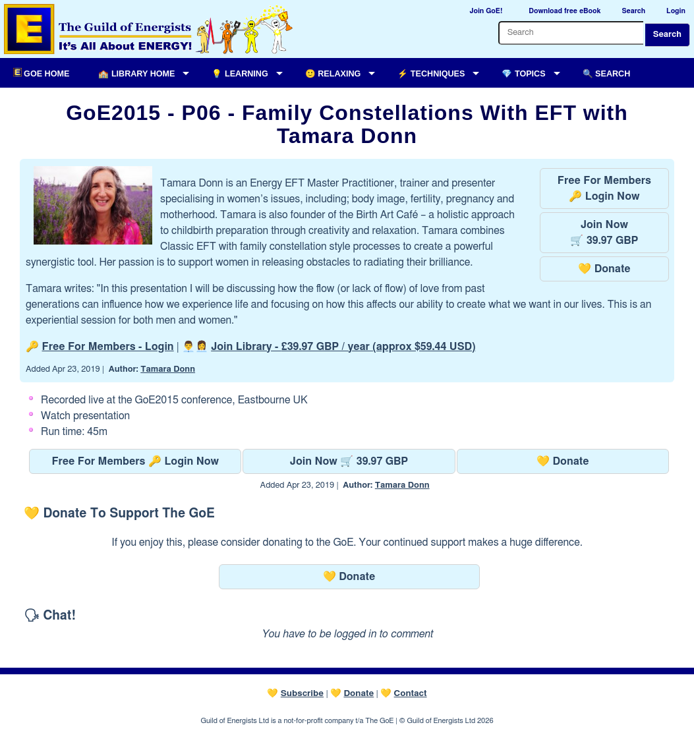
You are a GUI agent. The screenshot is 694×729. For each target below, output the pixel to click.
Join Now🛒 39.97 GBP (604, 232)
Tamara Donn (167, 369)
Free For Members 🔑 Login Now (135, 461)
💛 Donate (604, 269)
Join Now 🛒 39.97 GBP (349, 461)
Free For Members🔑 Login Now (604, 188)
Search (667, 34)
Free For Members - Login (108, 346)
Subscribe (302, 693)
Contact (410, 693)
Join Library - (343, 346)
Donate (358, 693)
